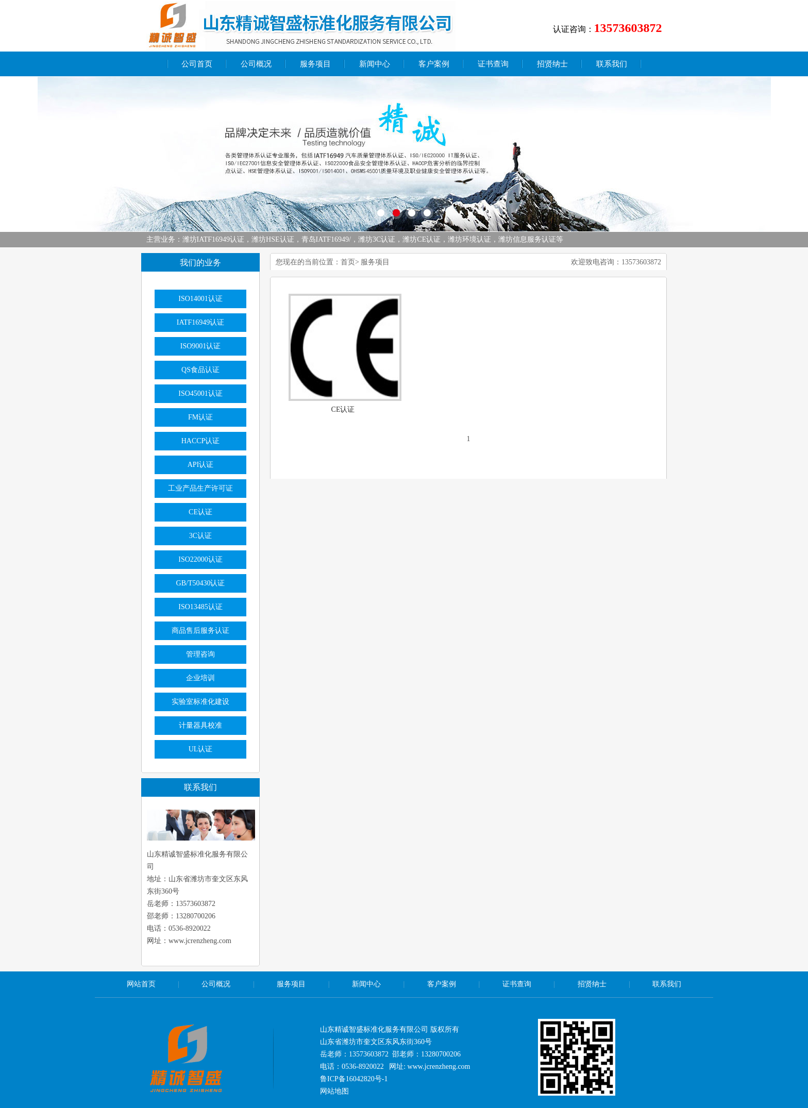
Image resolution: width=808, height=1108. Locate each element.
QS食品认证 (200, 370)
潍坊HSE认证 (272, 239)
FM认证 (200, 417)
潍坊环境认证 (469, 239)
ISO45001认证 (200, 393)
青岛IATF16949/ (326, 239)
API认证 (201, 464)
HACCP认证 (200, 441)
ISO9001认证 (200, 346)
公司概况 (256, 64)
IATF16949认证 (201, 322)
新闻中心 (374, 64)
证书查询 (493, 64)
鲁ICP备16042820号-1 (354, 1079)
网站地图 (334, 1091)
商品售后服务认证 (200, 630)
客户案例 (433, 64)
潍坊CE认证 (421, 239)
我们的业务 (200, 262)
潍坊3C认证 (376, 239)
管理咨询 (200, 654)
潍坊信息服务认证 (527, 239)
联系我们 (611, 64)
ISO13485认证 (200, 607)
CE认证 (343, 409)
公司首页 (196, 64)
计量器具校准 (200, 725)
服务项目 (315, 64)
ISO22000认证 (200, 559)
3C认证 (200, 536)
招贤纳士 (552, 64)
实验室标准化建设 (200, 702)
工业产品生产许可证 (200, 488)
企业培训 (200, 678)
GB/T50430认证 (200, 583)
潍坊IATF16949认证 (213, 239)
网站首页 (141, 984)
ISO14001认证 (200, 299)
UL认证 (201, 749)
